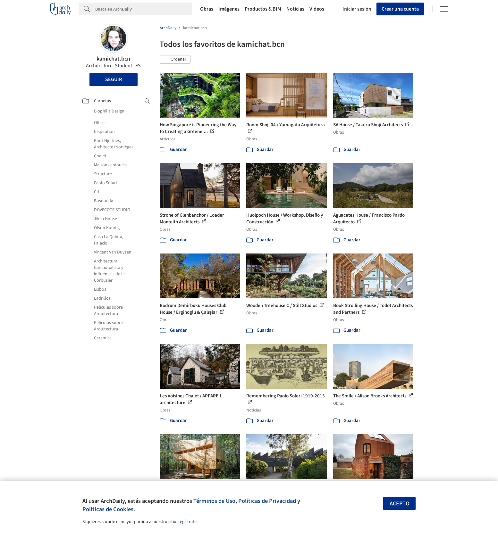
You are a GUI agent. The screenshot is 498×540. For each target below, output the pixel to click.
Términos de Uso (214, 501)
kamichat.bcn (113, 59)
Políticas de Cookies (107, 509)
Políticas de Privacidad (267, 501)
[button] (175, 59)
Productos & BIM (263, 9)
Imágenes (229, 9)
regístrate (187, 522)
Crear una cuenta (400, 8)
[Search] (143, 9)
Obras (206, 9)
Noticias (295, 9)
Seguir (113, 79)
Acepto (399, 504)
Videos (316, 9)
